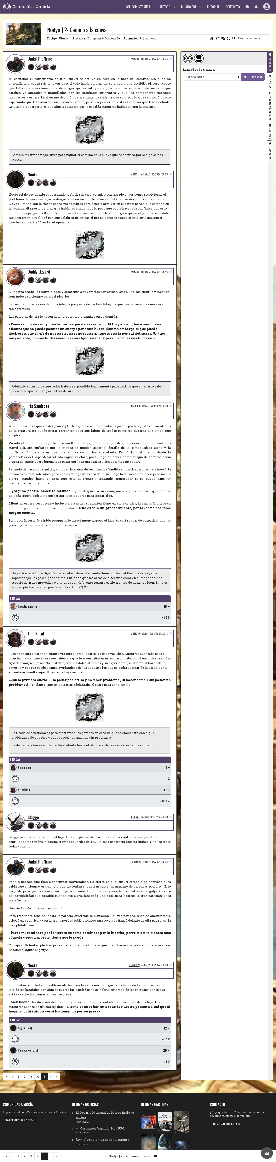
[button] (256, 7)
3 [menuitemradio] (31, 1076)
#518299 (135, 272)
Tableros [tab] (270, 133)
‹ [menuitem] (12, 1076)
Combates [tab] (270, 152)
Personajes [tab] (270, 64)
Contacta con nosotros (226, 1124)
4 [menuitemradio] (38, 1076)
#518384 (136, 406)
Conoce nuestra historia (19, 1120)
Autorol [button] (166, 6)
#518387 (136, 633)
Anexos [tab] (270, 83)
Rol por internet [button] (138, 6)
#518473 (135, 817)
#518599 (137, 862)
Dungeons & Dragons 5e (103, 38)
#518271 (135, 174)
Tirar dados (255, 77)
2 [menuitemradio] (25, 1076)
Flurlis (64, 38)
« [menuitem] (6, 1076)
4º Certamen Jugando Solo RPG (100, 1128)
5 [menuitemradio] (44, 1076)
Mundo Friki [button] (189, 6)
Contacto (232, 6)
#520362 (134, 965)
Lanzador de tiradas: (199, 69)
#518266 (135, 59)
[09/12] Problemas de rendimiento (102, 1139)
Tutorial (213, 6)
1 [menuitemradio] (18, 1076)
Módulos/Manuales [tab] (270, 108)
